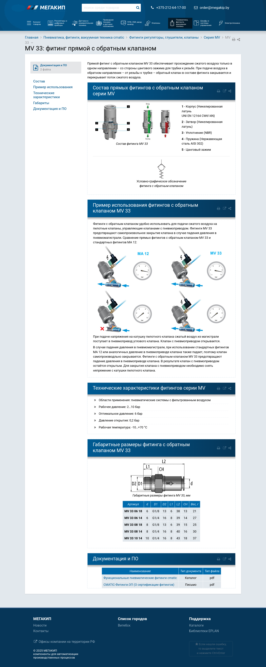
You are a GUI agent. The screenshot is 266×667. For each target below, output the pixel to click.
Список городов (132, 619)
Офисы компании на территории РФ (67, 642)
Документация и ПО (49, 109)
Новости (40, 625)
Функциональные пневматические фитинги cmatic (140, 578)
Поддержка (200, 619)
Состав (39, 81)
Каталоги (196, 625)
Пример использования (53, 87)
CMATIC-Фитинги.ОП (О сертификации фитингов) (138, 584)
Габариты (41, 103)
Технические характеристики (46, 95)
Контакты (41, 631)
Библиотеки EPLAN (204, 631)
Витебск (124, 625)
